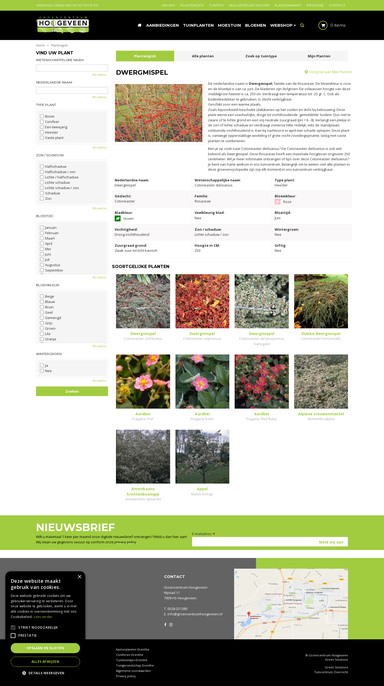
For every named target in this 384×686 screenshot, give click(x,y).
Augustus (50, 265)
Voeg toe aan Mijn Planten (331, 71)
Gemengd (50, 318)
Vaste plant (51, 137)
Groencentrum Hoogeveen (185, 587)
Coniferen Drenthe (129, 655)
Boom (47, 116)
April (46, 243)
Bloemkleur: (48, 285)
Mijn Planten (319, 56)
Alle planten (203, 56)
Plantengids (145, 56)
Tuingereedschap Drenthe (135, 665)
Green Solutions (336, 659)
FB (165, 624)
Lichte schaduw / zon (59, 188)
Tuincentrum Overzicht (331, 672)
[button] (45, 672)
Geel (46, 312)
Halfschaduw (53, 166)
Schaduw (50, 193)
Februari (49, 233)
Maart (47, 238)
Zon (45, 198)
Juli (45, 259)
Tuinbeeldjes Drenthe (131, 660)
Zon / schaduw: (50, 155)
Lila (45, 334)
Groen (47, 328)
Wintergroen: (49, 354)
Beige (47, 296)
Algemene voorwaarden (133, 671)
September (51, 270)
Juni (45, 254)
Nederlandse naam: (54, 82)
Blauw (47, 302)
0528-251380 (177, 608)
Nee (46, 371)
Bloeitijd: (45, 216)
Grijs (46, 323)
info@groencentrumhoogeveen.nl (194, 614)
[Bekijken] (327, 25)
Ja (44, 365)
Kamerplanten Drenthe (132, 649)
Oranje (48, 339)
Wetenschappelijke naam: (60, 60)
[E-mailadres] (270, 542)
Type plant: (46, 105)
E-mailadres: (203, 533)
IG (170, 624)
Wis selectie (99, 75)
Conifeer (49, 121)
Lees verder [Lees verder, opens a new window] (43, 617)
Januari (48, 227)
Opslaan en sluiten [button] (45, 648)
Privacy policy (126, 676)
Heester (49, 132)
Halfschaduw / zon (57, 172)
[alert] (45, 626)
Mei (45, 249)
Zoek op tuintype (261, 56)
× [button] (79, 577)
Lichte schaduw (55, 182)
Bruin (47, 307)
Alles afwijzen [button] (45, 661)
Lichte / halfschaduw (59, 177)
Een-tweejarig (53, 127)
